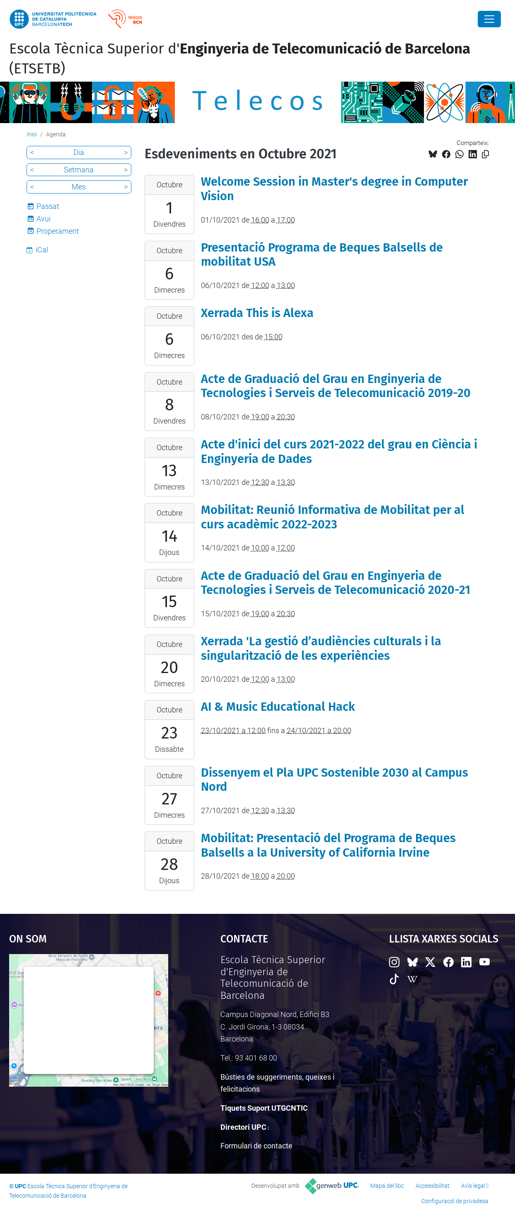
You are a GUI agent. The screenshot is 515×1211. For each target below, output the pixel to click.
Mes (79, 186)
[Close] (489, 19)
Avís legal (473, 1185)
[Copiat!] (485, 154)
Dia (78, 152)
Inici (32, 134)
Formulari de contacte (256, 1145)
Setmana (79, 169)
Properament (57, 231)
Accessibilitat (433, 1185)
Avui (43, 218)
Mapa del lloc (387, 1185)
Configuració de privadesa (454, 1201)
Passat (47, 206)
